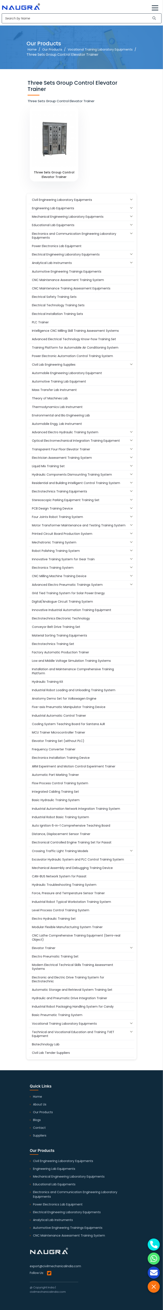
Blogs (37, 1120)
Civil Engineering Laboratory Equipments (63, 1161)
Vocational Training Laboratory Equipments (100, 49)
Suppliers (39, 1135)
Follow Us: (40, 1273)
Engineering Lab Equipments (54, 1169)
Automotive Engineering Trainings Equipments (67, 1228)
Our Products (52, 49)
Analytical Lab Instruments (53, 1220)
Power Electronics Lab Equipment (58, 1204)
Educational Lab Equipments (54, 1184)
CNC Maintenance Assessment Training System (69, 1235)
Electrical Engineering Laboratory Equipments (67, 1212)
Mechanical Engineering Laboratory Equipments (69, 1176)
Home (32, 49)
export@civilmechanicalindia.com (55, 1266)
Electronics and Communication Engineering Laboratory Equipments (75, 1194)
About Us (39, 1104)
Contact (39, 1128)
